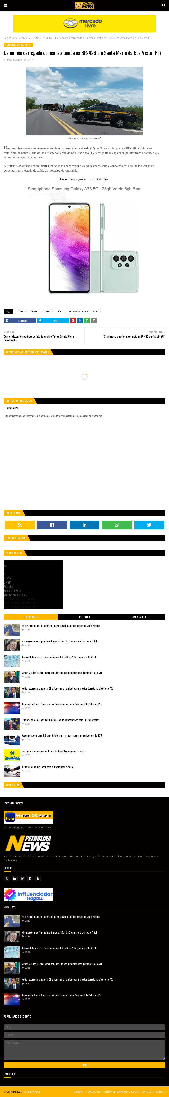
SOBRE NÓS (147, 1091)
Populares (31, 617)
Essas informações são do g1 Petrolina (84, 179)
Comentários (138, 617)
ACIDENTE (21, 311)
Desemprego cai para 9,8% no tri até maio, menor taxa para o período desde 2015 (62, 735)
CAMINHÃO (48, 311)
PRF (60, 311)
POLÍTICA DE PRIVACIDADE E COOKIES (121, 1091)
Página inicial (11, 38)
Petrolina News (14, 60)
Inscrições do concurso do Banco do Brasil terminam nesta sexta (53, 751)
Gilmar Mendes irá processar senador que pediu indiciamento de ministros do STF (62, 673)
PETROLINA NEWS (32, 1091)
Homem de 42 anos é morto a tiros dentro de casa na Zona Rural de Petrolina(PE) (62, 704)
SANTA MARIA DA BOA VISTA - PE (38, 38)
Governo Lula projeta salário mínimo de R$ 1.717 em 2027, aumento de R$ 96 (59, 657)
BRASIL (34, 311)
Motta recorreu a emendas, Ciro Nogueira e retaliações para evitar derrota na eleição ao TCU (67, 688)
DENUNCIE (78, 1091)
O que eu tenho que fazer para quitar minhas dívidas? (48, 767)
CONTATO (160, 1091)
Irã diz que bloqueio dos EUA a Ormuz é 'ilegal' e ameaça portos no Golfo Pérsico (61, 626)
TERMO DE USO (93, 1091)
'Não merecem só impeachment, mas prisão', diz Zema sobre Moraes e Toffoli (59, 641)
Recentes (84, 617)
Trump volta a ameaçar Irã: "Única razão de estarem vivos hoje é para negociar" (61, 720)
